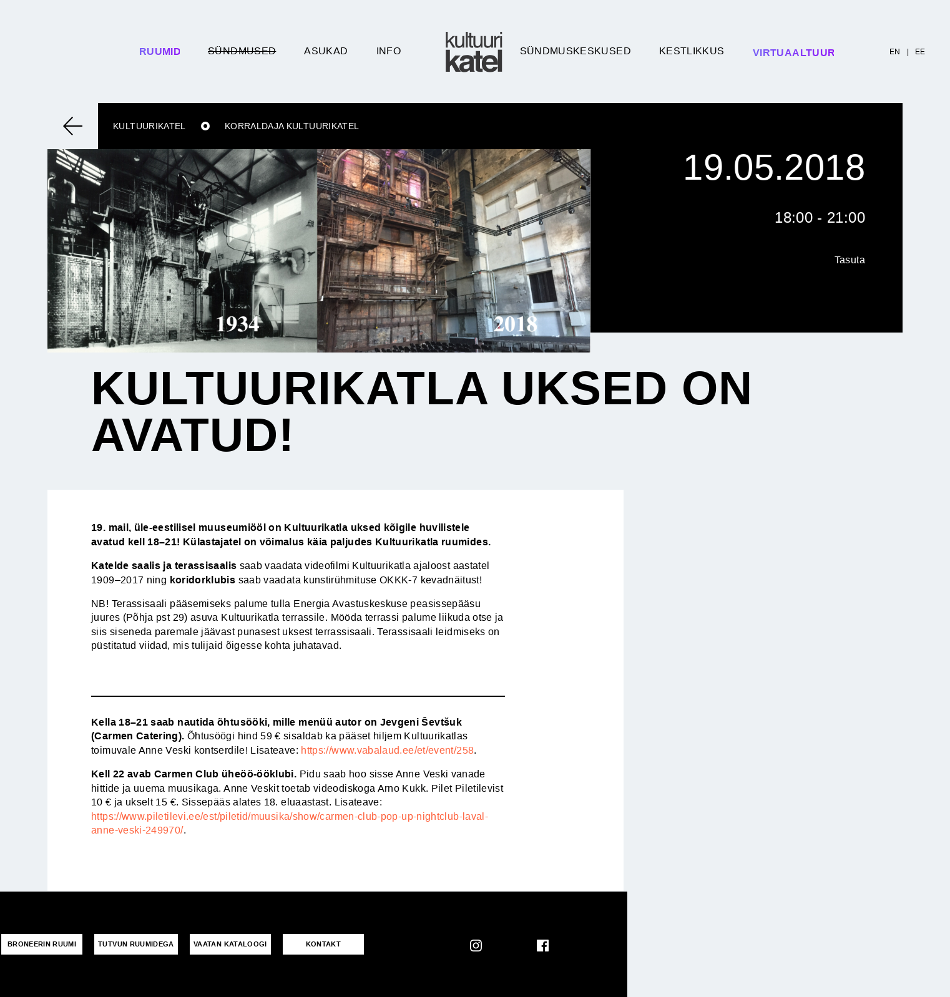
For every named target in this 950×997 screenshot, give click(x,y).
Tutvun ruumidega (136, 944)
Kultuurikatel (149, 126)
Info (388, 51)
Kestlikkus (692, 51)
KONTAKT (323, 944)
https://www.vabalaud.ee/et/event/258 (387, 750)
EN (895, 51)
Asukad (326, 51)
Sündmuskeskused (575, 51)
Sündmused (242, 51)
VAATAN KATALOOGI (230, 944)
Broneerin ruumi (41, 944)
